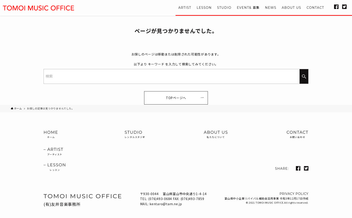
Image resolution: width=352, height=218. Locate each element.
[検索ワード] (176, 76)
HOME (55, 134)
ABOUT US (216, 134)
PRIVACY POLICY (293, 194)
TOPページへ (176, 98)
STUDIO (135, 134)
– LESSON (55, 167)
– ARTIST (55, 151)
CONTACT (297, 134)
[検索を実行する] (303, 76)
